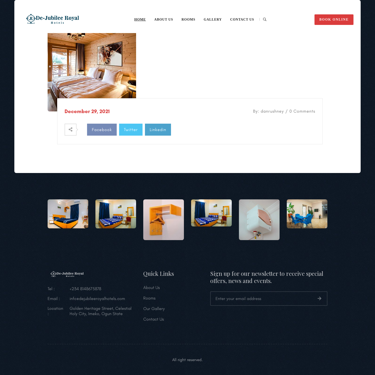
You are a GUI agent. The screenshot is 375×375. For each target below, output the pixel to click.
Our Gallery (154, 310)
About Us (151, 289)
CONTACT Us (242, 19)
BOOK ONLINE (334, 19)
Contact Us (153, 320)
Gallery (213, 19)
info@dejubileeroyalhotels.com (97, 300)
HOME (140, 19)
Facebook (102, 129)
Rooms (188, 19)
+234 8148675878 (85, 290)
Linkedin (158, 129)
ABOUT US (163, 19)
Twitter (131, 129)
